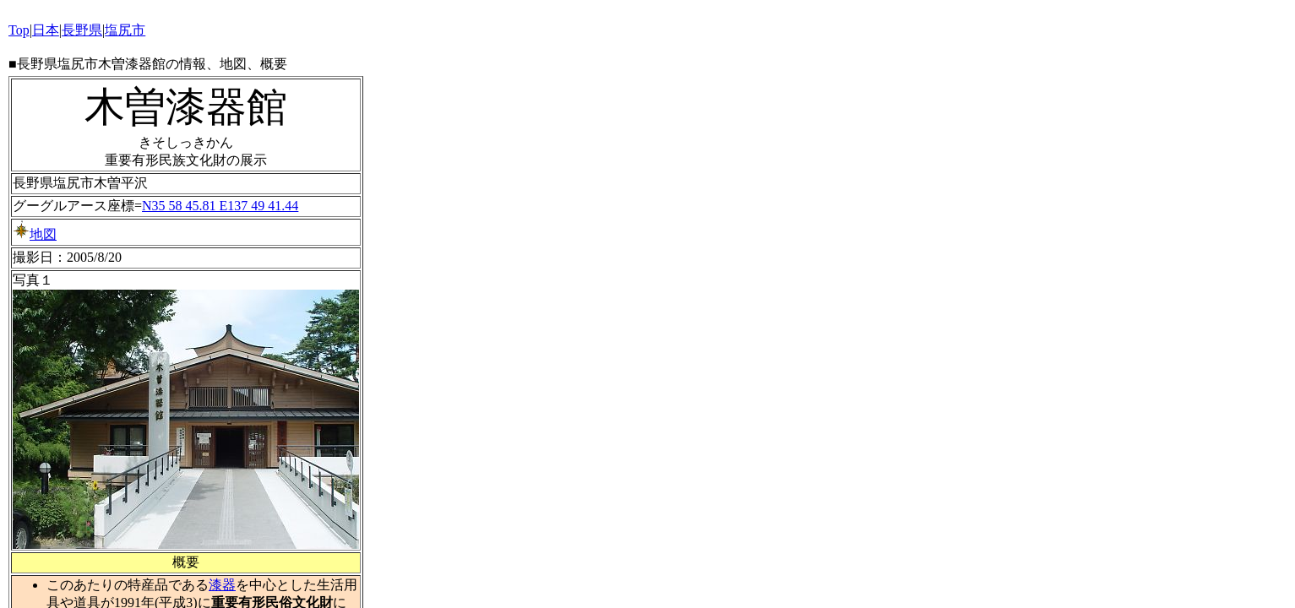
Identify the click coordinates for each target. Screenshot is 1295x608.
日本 (45, 30)
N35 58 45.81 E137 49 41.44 (220, 205)
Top (19, 30)
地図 (35, 234)
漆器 (222, 585)
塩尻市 (125, 30)
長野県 (82, 30)
